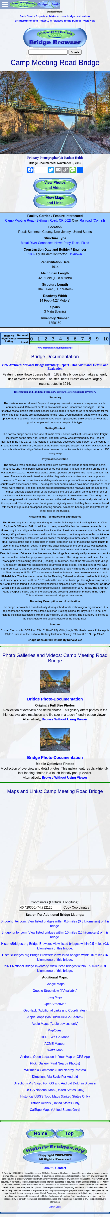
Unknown (75, 254)
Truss (75, 243)
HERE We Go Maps (55, 1037)
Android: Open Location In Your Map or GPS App (55, 1056)
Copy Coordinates (76, 907)
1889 (31, 254)
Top (69, 1133)
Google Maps (55, 984)
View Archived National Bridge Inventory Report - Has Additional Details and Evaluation (55, 366)
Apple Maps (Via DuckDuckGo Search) (55, 1017)
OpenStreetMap (55, 1004)
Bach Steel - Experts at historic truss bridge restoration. (54, 16)
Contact (60, 1168)
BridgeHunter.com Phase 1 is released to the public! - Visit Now (55, 20)
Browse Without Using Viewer (64, 719)
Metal (25, 243)
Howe (58, 243)
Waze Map (55, 1050)
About (48, 1168)
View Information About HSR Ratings (55, 348)
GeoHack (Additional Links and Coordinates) (55, 1010)
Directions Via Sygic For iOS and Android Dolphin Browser (55, 1083)
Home (40, 1133)
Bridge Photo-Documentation (55, 699)
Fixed (85, 243)
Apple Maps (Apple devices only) (55, 1023)
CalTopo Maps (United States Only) (55, 1109)
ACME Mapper (55, 1043)
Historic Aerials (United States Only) (54, 1103)
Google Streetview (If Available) (55, 990)
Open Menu (5, 4)
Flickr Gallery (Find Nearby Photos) (55, 1063)
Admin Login (55, 1207)
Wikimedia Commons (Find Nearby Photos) (55, 1070)
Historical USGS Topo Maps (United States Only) (55, 1096)
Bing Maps (55, 997)
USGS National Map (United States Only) (55, 1090)
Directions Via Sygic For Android (55, 1076)
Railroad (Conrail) (92, 220)
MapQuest (55, 1030)
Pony (67, 243)
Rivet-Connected (41, 243)
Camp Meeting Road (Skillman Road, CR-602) (38, 220)
